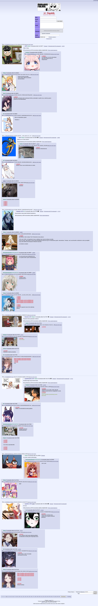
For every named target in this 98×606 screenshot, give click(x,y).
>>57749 (58, 212)
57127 (38, 511)
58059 (35, 138)
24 (47, 597)
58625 (17, 94)
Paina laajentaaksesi (52, 51)
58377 (41, 47)
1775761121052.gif (31, 326)
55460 (52, 460)
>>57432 (44, 389)
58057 (30, 253)
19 (37, 597)
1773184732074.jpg (8, 572)
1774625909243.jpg (8, 406)
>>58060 (58, 138)
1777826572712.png (9, 45)
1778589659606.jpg (8, 116)
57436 (30, 425)
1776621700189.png (8, 275)
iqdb (29, 45)
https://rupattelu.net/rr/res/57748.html (22, 359)
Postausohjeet (49, 39)
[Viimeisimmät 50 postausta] (54, 47)
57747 (17, 349)
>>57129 (21, 531)
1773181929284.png (31, 513)
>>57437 (5, 441)
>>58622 (44, 57)
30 (59, 597)
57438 (17, 439)
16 (31, 597)
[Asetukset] (95, 0)
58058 (30, 273)
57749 (15, 356)
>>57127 (21, 535)
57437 (46, 318)
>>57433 (44, 393)
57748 (36, 212)
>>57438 (69, 318)
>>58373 (38, 148)
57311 (17, 481)
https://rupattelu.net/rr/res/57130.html (25, 574)
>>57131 (71, 379)
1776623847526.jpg (8, 136)
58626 (15, 115)
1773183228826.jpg (8, 533)
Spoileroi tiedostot (45, 34)
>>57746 (5, 351)
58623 (40, 53)
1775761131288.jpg (8, 337)
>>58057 (19, 305)
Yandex (31, 45)
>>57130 (19, 579)
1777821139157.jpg (8, 183)
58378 (17, 200)
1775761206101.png (9, 210)
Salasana (82, 593)
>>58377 (5, 202)
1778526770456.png (8, 96)
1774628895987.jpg (8, 427)
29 (57, 597)
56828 (46, 505)
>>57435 (44, 386)
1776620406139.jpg (8, 235)
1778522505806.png (31, 55)
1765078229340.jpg (8, 455)
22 (43, 597)
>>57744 (44, 328)
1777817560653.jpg (8, 163)
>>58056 (21, 277)
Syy (78, 594)
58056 (17, 233)
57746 (18, 336)
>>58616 (16, 98)
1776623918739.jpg (8, 296)
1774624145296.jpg (31, 387)
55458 (39, 456)
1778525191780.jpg (8, 75)
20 (39, 597)
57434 (40, 386)
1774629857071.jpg (8, 316)
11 (21, 597)
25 (49, 597)
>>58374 (21, 185)
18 (35, 597)
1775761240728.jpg (8, 357)
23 (45, 597)
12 (23, 597)
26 (51, 597)
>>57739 (21, 339)
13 (25, 597)
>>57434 (17, 408)
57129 (15, 550)
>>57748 (16, 362)
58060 (17, 294)
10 (19, 597)
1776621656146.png (8, 255)
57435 (15, 404)
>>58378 (63, 47)
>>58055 (21, 237)
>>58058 (21, 233)
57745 (40, 324)
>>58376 (37, 145)
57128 (17, 531)
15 (29, 597)
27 (53, 597)
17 (33, 597)
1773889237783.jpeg (9, 482)
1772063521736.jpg (8, 503)
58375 (15, 161)
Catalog (69, 597)
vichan (50, 601)
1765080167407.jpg (31, 462)
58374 (34, 145)
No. (39, 47)
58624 (17, 74)
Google (27, 45)
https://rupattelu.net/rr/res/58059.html (25, 301)
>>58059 (19, 297)
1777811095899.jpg (25, 146)
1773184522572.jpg (8, 378)
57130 (48, 379)
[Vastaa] (45, 47)
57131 (17, 570)
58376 (17, 182)
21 (41, 597)
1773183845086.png (8, 552)
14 (27, 597)
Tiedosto (78, 593)
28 (55, 597)
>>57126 (43, 515)
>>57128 (41, 511)
